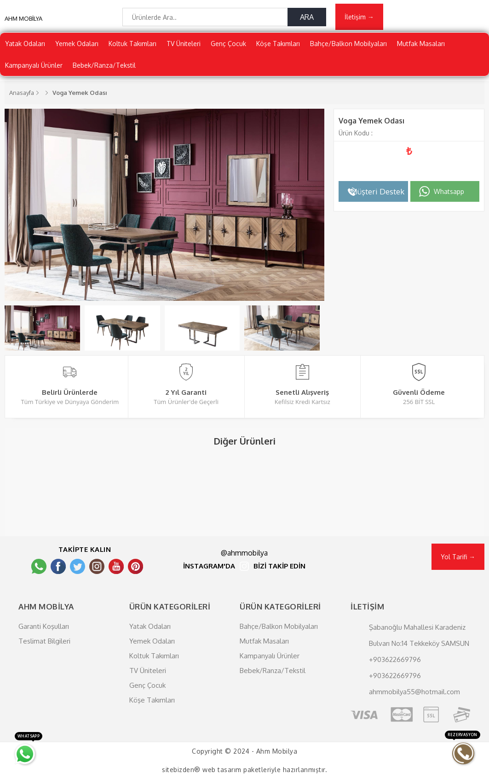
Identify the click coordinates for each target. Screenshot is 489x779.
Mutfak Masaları (421, 43)
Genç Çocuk (228, 43)
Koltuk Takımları (132, 43)
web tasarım (222, 769)
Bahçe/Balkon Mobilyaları (348, 43)
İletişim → (359, 17)
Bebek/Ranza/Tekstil (104, 65)
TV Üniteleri (184, 43)
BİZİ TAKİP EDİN (279, 566)
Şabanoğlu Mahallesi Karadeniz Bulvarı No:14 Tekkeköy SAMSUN (419, 635)
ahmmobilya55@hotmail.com (414, 691)
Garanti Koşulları (43, 626)
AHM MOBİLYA (23, 18)
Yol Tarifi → (458, 557)
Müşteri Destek (377, 191)
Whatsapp (449, 191)
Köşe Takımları (278, 43)
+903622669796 (395, 659)
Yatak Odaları (25, 43)
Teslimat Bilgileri (44, 641)
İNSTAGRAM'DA (209, 566)
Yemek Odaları (76, 43)
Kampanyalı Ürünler (34, 65)
